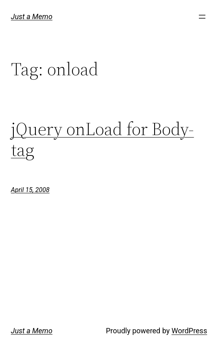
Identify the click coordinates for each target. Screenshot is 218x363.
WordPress (189, 330)
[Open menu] (202, 17)
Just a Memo (31, 16)
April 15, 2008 (30, 190)
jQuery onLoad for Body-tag (102, 139)
